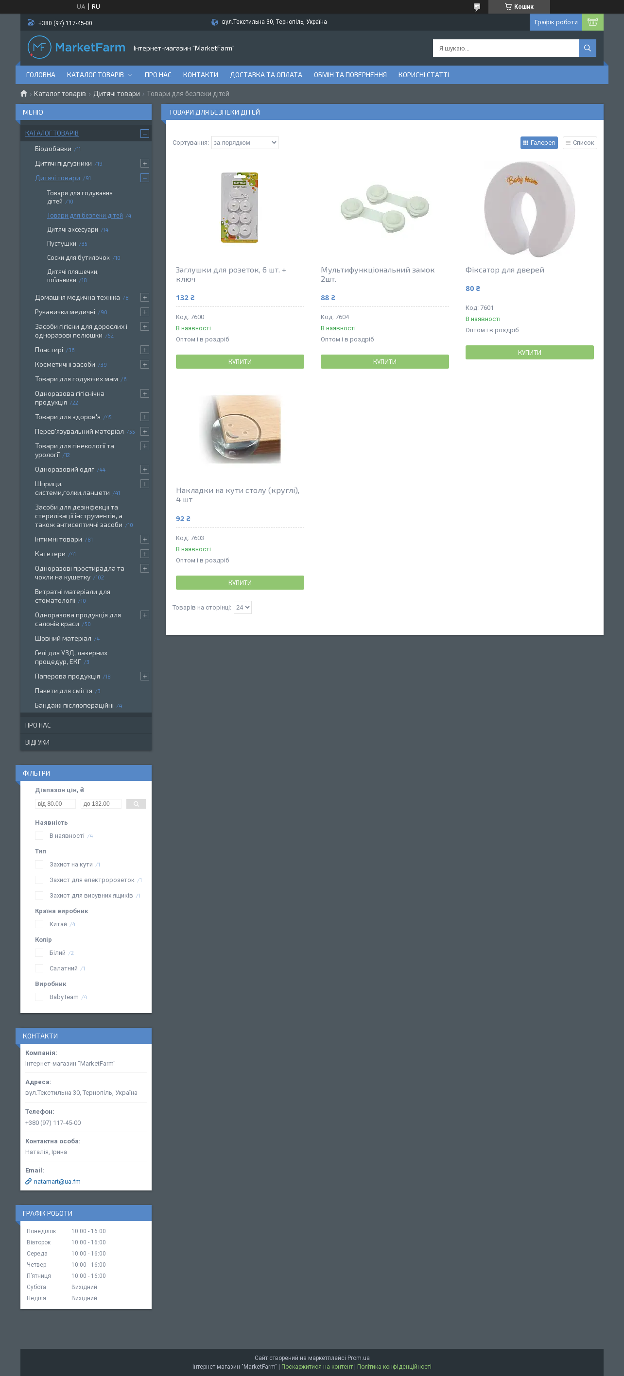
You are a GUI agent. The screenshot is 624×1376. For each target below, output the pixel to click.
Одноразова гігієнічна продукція (69, 397)
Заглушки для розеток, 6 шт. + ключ (231, 274)
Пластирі (49, 349)
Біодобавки (53, 148)
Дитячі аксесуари (72, 229)
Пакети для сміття (63, 690)
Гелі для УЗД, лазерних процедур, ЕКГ (71, 656)
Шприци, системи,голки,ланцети (72, 487)
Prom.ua (358, 1358)
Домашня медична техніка (77, 297)
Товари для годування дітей (80, 197)
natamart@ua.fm (57, 1181)
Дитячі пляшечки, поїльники (73, 276)
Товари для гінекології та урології (74, 450)
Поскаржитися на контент (317, 1366)
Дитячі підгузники (63, 163)
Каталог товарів (95, 74)
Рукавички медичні (65, 311)
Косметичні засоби (65, 364)
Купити (240, 362)
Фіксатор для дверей (505, 269)
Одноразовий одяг (64, 469)
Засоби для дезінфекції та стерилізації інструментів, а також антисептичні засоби (78, 515)
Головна (40, 74)
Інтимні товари (58, 539)
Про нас (158, 74)
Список (583, 142)
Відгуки (37, 742)
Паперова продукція (67, 676)
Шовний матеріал (63, 638)
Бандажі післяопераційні (74, 705)
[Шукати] (587, 48)
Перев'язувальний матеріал (79, 431)
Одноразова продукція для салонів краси (78, 619)
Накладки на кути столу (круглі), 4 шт (237, 494)
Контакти (200, 74)
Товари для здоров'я (68, 416)
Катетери (50, 553)
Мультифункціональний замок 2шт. (378, 274)
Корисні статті (424, 74)
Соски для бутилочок (78, 257)
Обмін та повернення (350, 74)
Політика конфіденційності (394, 1366)
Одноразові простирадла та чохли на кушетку (79, 572)
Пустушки (61, 243)
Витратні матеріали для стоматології (72, 595)
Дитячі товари (116, 94)
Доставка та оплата (266, 74)
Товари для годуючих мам (76, 378)
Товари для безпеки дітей (85, 215)
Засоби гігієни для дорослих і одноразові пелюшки (81, 330)
